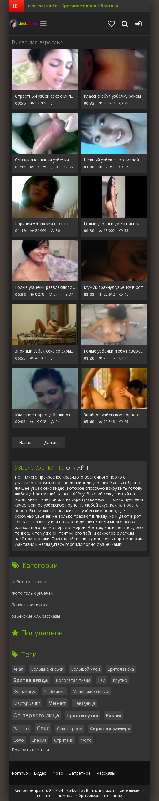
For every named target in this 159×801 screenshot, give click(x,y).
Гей (101, 680)
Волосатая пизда (73, 680)
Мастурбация (27, 703)
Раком (113, 715)
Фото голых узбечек (32, 593)
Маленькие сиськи (90, 691)
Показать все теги (30, 750)
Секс (43, 728)
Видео (40, 773)
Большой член (85, 669)
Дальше (52, 442)
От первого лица (36, 715)
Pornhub (20, 773)
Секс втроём (69, 728)
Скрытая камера (110, 728)
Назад (25, 442)
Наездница (84, 703)
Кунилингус (25, 691)
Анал (18, 669)
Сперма (39, 740)
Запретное (80, 773)
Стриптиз (63, 740)
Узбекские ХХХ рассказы (36, 616)
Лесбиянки (54, 691)
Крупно (120, 680)
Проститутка (82, 715)
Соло (19, 740)
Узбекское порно (29, 581)
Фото (86, 740)
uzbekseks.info (23, 23)
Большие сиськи (47, 669)
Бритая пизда (31, 680)
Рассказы (106, 773)
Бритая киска (120, 669)
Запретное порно (29, 604)
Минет (57, 703)
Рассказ (21, 728)
